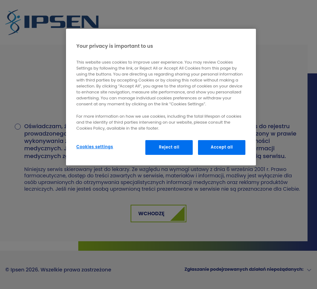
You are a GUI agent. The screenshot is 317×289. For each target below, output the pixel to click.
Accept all (222, 147)
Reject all (169, 147)
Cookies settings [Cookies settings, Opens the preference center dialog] (95, 147)
